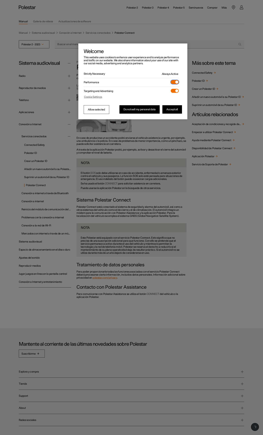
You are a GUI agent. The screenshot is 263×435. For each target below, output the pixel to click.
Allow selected (96, 109)
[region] (132, 81)
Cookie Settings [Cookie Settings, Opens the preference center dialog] (93, 97)
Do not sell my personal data (139, 109)
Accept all (172, 109)
